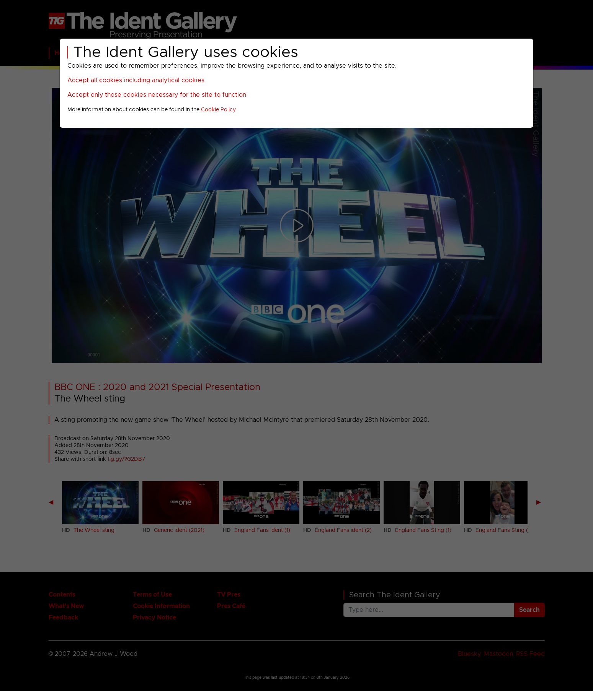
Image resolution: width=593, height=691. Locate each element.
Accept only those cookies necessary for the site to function (156, 95)
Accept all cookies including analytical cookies (135, 80)
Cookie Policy (218, 109)
